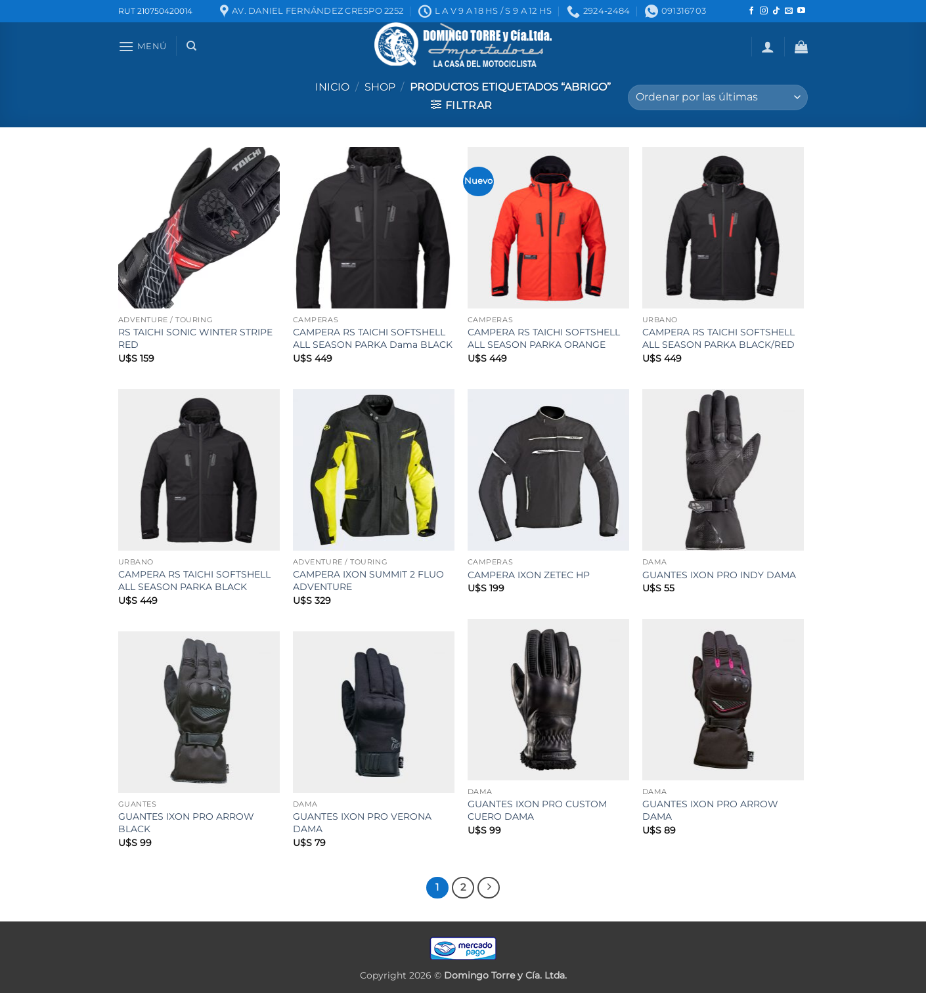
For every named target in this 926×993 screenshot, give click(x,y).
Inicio (332, 87)
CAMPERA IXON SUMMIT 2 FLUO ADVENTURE (368, 580)
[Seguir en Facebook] (751, 11)
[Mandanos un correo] (789, 11)
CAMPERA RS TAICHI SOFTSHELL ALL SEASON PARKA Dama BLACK (372, 338)
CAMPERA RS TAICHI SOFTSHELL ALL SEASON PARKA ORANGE (544, 338)
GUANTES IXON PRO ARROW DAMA (710, 810)
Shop (379, 87)
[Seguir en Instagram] (764, 11)
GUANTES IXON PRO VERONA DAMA (362, 823)
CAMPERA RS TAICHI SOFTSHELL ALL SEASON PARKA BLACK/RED (718, 338)
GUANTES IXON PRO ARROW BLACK (186, 823)
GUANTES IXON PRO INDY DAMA (719, 575)
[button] (142, 46)
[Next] (488, 888)
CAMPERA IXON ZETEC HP (529, 575)
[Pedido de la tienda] (718, 97)
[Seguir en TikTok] (776, 11)
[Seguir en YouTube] (801, 11)
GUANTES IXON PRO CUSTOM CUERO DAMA (537, 810)
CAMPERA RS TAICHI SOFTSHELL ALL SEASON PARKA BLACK (194, 580)
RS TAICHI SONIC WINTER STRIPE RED (195, 338)
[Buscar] (191, 45)
